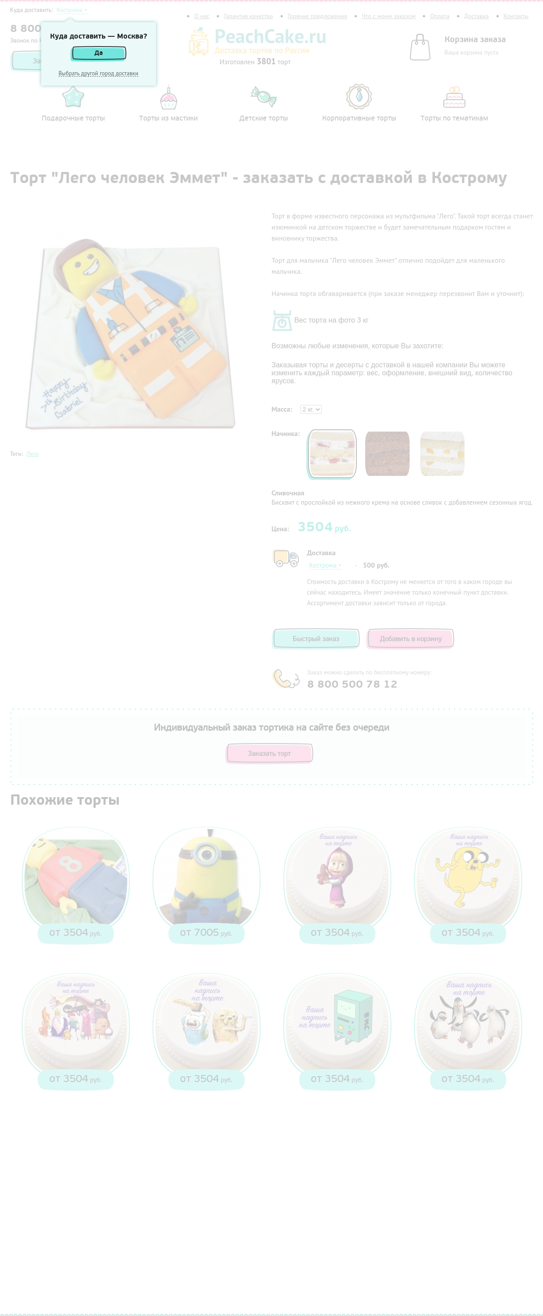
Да (98, 53)
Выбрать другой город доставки (98, 73)
